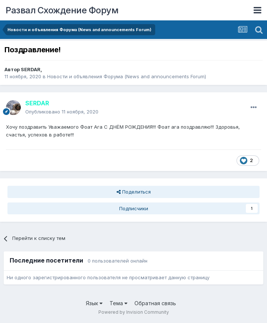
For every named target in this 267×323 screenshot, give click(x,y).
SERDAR (30, 69)
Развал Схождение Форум (62, 10)
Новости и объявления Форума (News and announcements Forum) (126, 76)
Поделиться (134, 191)
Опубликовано (61, 112)
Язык (94, 303)
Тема (118, 303)
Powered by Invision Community (133, 312)
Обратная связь (155, 303)
